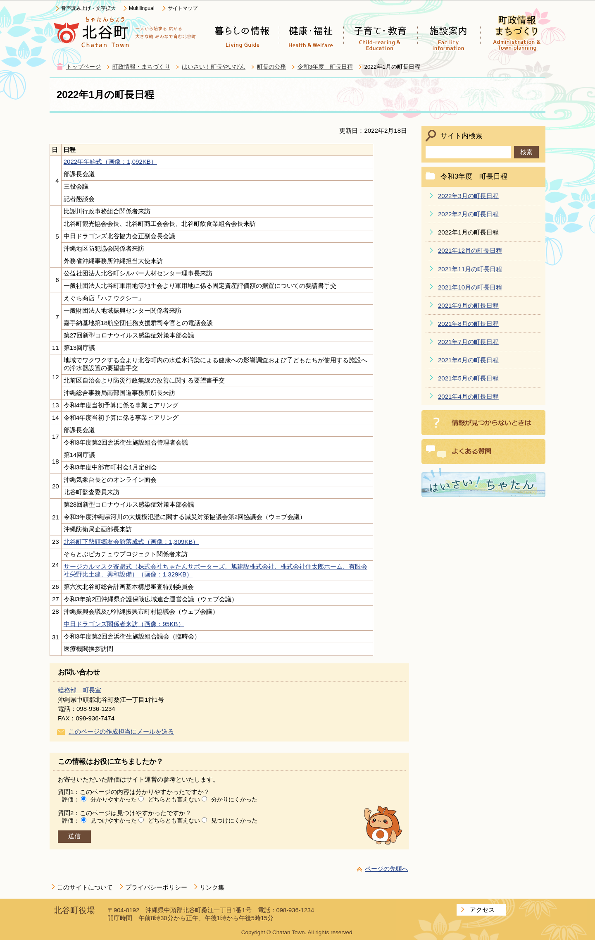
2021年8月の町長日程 (468, 323)
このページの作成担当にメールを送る (121, 731)
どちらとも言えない (174, 799)
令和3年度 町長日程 (325, 67)
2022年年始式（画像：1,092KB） (110, 161)
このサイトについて (85, 887)
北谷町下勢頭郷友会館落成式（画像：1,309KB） (131, 541)
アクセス (482, 909)
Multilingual (142, 8)
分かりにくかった (234, 799)
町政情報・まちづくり (141, 67)
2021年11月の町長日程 (470, 269)
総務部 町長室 (79, 690)
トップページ (83, 67)
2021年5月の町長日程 (468, 378)
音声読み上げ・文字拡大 (88, 8)
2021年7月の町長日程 (468, 341)
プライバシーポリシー (156, 887)
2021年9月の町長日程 (468, 305)
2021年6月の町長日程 (468, 360)
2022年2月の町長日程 (468, 214)
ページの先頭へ (386, 868)
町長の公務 (271, 67)
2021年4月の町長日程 (468, 396)
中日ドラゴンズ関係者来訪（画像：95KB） (124, 623)
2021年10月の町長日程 (470, 287)
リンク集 (212, 887)
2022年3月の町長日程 (468, 195)
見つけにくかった (234, 820)
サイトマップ (183, 8)
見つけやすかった (113, 820)
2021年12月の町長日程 (470, 250)
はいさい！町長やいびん (213, 67)
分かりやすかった (113, 799)
